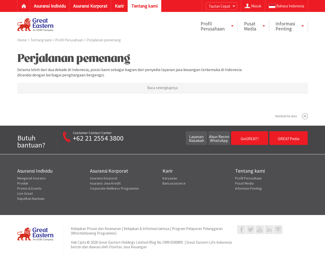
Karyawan (169, 178)
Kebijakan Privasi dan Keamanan (96, 228)
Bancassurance (174, 183)
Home (22, 40)
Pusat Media (244, 183)
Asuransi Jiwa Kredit (105, 183)
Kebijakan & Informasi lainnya (146, 228)
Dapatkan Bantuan (30, 198)
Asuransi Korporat (103, 178)
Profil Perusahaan (69, 40)
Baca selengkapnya (162, 87)
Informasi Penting (248, 188)
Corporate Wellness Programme (114, 188)
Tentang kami (41, 40)
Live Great (25, 193)
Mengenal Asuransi (31, 178)
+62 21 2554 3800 (98, 138)
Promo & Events (29, 188)
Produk (22, 183)
